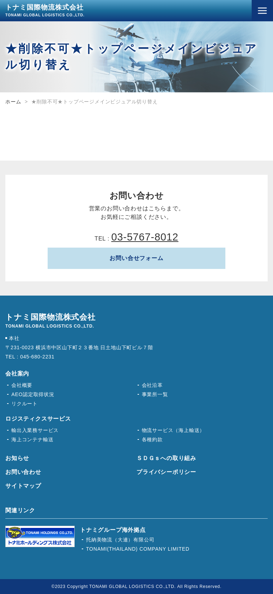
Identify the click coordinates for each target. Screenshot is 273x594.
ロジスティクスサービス (38, 419)
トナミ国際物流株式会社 (45, 10)
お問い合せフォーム (136, 258)
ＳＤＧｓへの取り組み (166, 458)
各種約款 (152, 439)
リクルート (24, 403)
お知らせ (17, 458)
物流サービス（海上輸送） (173, 430)
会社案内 (17, 374)
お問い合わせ (23, 472)
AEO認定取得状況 (32, 394)
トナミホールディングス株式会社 (40, 536)
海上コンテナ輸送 (32, 439)
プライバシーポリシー (166, 472)
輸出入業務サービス (35, 430)
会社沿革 (152, 385)
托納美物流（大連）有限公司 (120, 539)
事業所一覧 (155, 394)
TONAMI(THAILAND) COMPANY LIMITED (137, 549)
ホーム (13, 101)
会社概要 (21, 385)
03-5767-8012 (144, 237)
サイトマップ (23, 486)
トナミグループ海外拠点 (113, 530)
